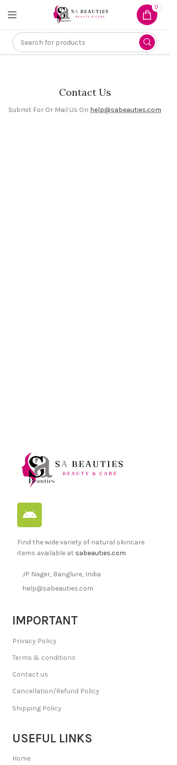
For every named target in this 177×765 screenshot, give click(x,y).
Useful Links (52, 738)
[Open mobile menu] (12, 15)
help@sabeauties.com (125, 110)
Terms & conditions (44, 657)
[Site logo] (80, 14)
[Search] (84, 42)
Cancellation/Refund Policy (55, 691)
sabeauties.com (100, 553)
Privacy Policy (34, 641)
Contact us (30, 674)
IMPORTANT (45, 620)
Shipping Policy (36, 708)
